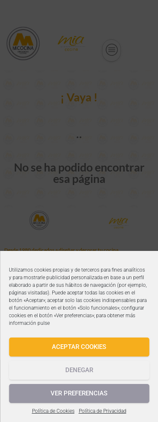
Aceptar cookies (79, 347)
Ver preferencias (79, 393)
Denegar (79, 370)
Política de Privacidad (102, 411)
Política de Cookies (53, 411)
